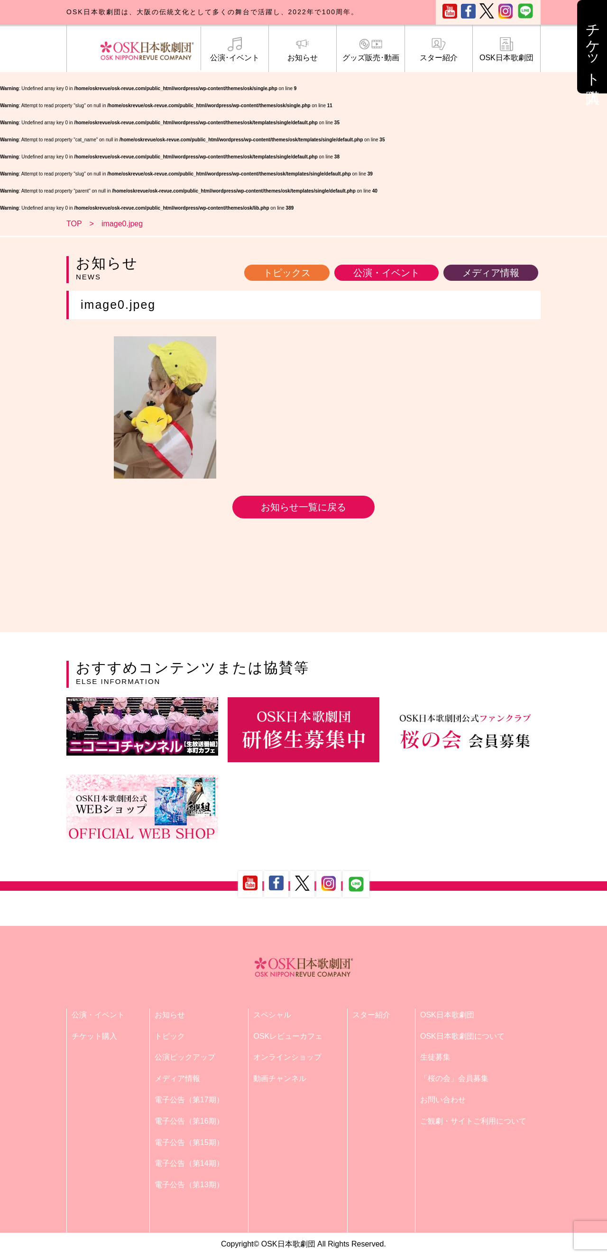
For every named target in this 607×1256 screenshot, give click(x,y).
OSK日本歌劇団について (462, 1036)
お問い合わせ (443, 1100)
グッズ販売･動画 (370, 49)
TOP (74, 224)
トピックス (287, 273)
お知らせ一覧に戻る (303, 507)
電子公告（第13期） (189, 1185)
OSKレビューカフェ (287, 1036)
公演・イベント (386, 273)
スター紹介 (439, 49)
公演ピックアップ (185, 1057)
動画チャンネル (279, 1078)
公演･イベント (235, 49)
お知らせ (302, 49)
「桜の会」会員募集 (454, 1078)
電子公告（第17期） (189, 1100)
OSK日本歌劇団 (506, 49)
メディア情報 (490, 273)
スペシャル (272, 1015)
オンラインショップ (287, 1057)
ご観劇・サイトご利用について (473, 1121)
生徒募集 (435, 1057)
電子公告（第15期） (189, 1142)
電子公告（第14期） (189, 1163)
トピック (170, 1036)
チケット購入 (94, 1036)
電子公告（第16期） (189, 1121)
